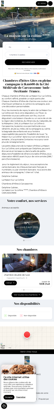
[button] (16, 8)
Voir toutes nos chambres (27, 295)
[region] (18, 383)
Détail (10, 283)
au (29, 47)
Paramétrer (20, 397)
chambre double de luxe (17, 275)
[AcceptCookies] (4, 406)
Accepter (9, 397)
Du (10, 47)
